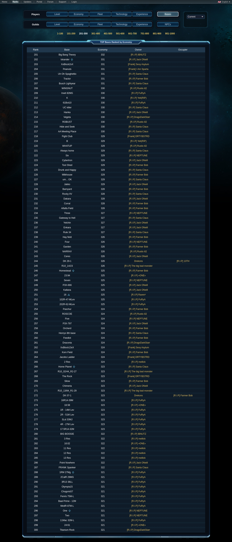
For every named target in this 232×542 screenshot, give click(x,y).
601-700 (132, 33)
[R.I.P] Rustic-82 (138, 88)
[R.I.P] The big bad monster (138, 266)
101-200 (71, 33)
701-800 (145, 33)
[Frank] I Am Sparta (138, 69)
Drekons (138, 261)
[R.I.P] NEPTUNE (138, 155)
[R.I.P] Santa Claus (138, 74)
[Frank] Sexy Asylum (138, 64)
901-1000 (170, 33)
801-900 (157, 33)
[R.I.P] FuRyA (139, 93)
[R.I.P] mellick (139, 362)
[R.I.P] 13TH (183, 261)
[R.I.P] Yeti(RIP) (138, 98)
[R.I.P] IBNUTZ (138, 54)
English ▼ (224, 2)
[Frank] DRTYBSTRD (138, 136)
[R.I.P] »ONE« (138, 275)
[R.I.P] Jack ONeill (138, 59)
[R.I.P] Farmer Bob (138, 78)
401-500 (108, 33)
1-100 (60, 33)
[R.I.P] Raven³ (138, 294)
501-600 (120, 33)
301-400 (95, 33)
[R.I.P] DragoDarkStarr (138, 117)
